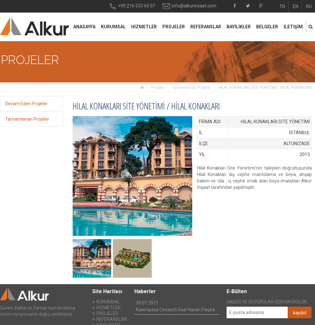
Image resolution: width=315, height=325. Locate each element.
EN (295, 6)
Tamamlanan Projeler (192, 87)
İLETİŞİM (293, 26)
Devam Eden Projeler (26, 103)
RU (309, 6)
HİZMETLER (144, 26)
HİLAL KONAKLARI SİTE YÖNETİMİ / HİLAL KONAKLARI (265, 87)
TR (282, 6)
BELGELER (267, 26)
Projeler (158, 87)
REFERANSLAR (205, 26)
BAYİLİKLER (239, 26)
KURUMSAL (113, 26)
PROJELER (173, 26)
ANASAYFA (84, 26)
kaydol (299, 312)
